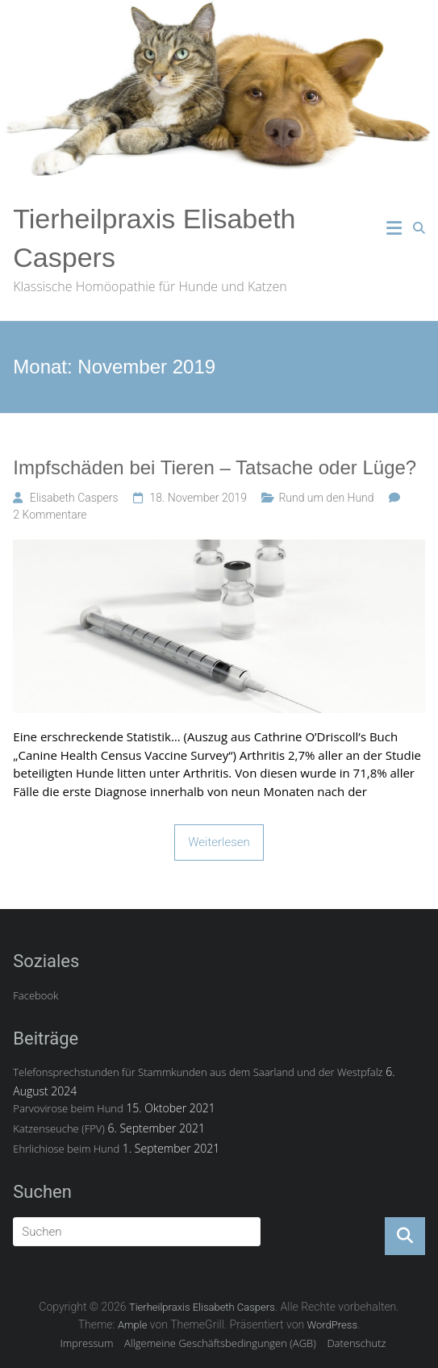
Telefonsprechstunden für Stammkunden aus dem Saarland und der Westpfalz (197, 1072)
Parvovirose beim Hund (68, 1108)
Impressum (86, 1343)
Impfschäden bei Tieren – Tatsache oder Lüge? (214, 467)
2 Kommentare (49, 514)
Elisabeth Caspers (74, 497)
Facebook (35, 995)
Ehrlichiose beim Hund (66, 1148)
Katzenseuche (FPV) (59, 1128)
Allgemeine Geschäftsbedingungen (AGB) (220, 1343)
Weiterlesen (219, 842)
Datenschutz (356, 1343)
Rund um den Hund (325, 497)
